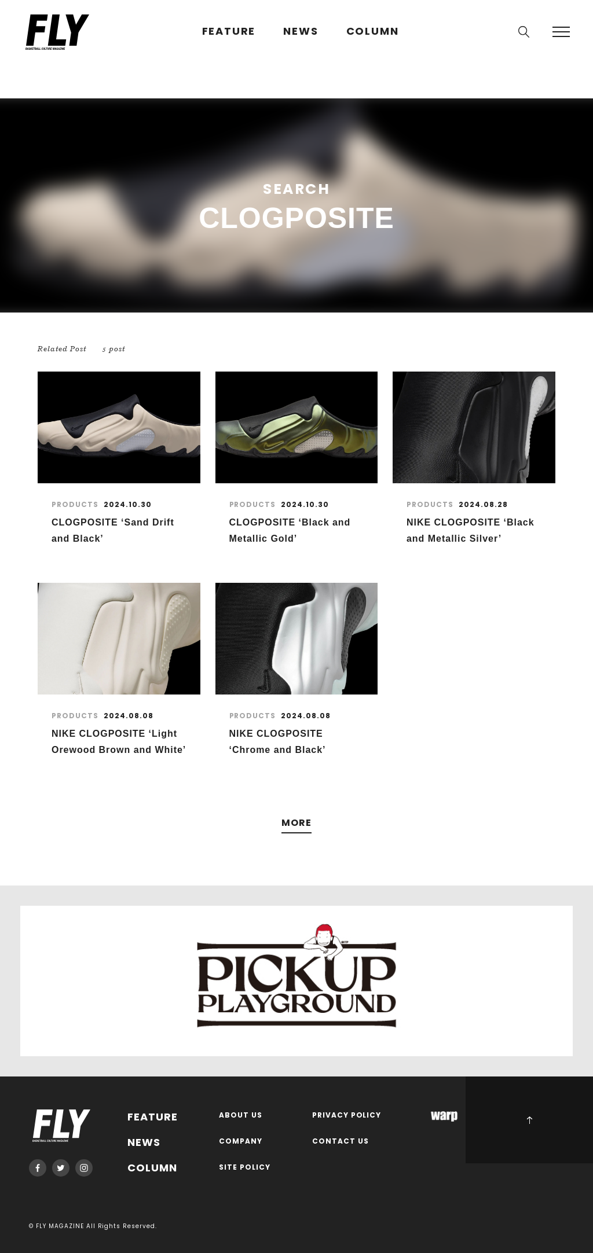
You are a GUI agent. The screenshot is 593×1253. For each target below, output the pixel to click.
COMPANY (240, 1141)
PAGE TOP (529, 1119)
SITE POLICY (244, 1167)
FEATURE (229, 31)
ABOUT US (240, 1115)
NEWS (300, 31)
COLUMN (372, 31)
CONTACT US (340, 1141)
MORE (296, 823)
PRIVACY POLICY (347, 1115)
